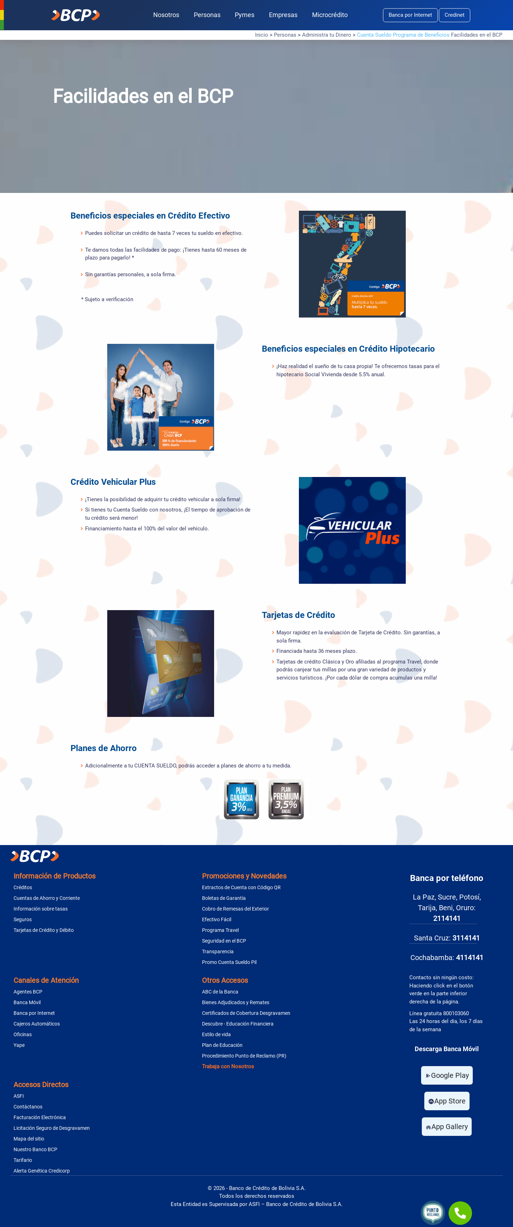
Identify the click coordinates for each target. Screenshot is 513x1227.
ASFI (19, 1096)
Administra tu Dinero (326, 35)
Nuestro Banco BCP (35, 1149)
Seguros (23, 919)
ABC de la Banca (220, 992)
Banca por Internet (410, 15)
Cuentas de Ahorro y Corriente (47, 898)
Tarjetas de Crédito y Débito (44, 930)
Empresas (283, 15)
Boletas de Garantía (224, 898)
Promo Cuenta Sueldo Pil (229, 962)
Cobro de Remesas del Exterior (235, 909)
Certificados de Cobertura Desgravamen (246, 1013)
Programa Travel (220, 930)
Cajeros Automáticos (37, 1024)
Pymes (244, 15)
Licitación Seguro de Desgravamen (52, 1128)
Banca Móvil (27, 1002)
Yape (19, 1045)
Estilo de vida (216, 1034)
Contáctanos (28, 1107)
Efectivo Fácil (216, 919)
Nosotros (166, 15)
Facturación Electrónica (40, 1117)
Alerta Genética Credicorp (42, 1171)
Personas (207, 15)
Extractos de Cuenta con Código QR (241, 887)
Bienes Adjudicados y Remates (235, 1002)
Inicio (261, 35)
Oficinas (23, 1034)
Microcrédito (330, 15)
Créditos (23, 887)
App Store (447, 1101)
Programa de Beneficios (421, 35)
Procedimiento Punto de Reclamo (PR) (244, 1056)
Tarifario (23, 1160)
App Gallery (447, 1126)
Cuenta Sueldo (374, 35)
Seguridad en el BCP (224, 941)
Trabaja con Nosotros (228, 1066)
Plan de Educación (222, 1045)
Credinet (455, 15)
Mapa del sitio (29, 1139)
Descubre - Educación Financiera (238, 1024)
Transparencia (218, 951)
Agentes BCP (28, 992)
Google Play (447, 1075)
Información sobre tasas (41, 909)
